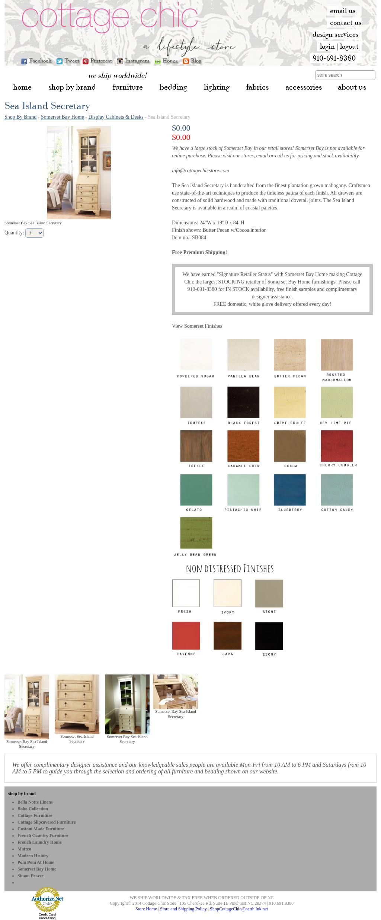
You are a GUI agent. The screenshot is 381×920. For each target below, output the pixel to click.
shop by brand (22, 793)
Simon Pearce (30, 875)
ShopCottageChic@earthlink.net (239, 908)
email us (343, 10)
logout (349, 46)
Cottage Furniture (34, 815)
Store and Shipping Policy (183, 908)
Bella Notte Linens (35, 802)
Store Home (146, 908)
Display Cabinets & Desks (116, 117)
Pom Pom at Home (35, 862)
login (327, 46)
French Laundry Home (39, 842)
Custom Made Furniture (40, 828)
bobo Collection (32, 808)
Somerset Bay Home (62, 117)
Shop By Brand (20, 117)
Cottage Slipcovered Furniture (46, 822)
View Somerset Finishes (197, 326)
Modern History (32, 855)
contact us (346, 22)
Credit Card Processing (47, 916)
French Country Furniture (42, 835)
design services (336, 34)
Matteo (24, 849)
